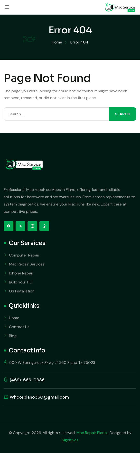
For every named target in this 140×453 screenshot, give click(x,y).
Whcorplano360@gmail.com (39, 397)
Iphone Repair (21, 273)
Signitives (70, 440)
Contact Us (19, 326)
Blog (13, 335)
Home (14, 317)
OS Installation (22, 291)
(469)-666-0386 (27, 380)
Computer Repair (24, 255)
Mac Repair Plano (92, 432)
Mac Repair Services (27, 264)
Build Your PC (20, 282)
